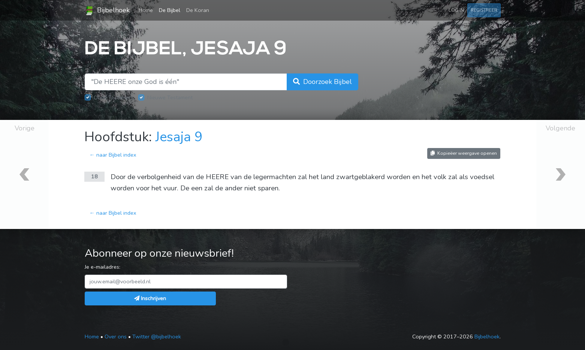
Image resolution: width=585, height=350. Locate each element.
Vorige (24, 128)
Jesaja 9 (179, 137)
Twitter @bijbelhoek (156, 336)
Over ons (116, 336)
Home (147, 10)
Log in (456, 10)
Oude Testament (114, 97)
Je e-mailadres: (102, 267)
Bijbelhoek (107, 10)
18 (94, 176)
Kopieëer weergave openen (464, 153)
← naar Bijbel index (112, 155)
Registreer (484, 10)
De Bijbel (169, 10)
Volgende (560, 128)
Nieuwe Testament (170, 97)
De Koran (197, 10)
